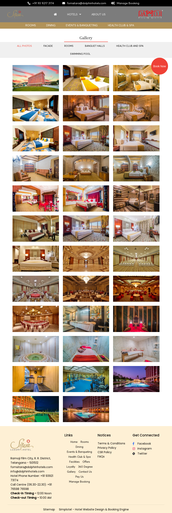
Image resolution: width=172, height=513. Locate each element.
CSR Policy (105, 452)
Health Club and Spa (129, 45)
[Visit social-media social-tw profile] (146, 453)
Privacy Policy (107, 448)
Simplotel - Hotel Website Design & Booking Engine (94, 509)
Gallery (71, 471)
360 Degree (85, 466)
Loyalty (70, 466)
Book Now (159, 66)
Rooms (30, 25)
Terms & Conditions (111, 443)
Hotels (74, 14)
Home (74, 441)
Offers (86, 461)
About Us (98, 14)
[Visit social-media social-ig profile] (146, 448)
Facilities (74, 461)
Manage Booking (128, 3)
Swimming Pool (80, 53)
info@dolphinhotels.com (27, 471)
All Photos (24, 45)
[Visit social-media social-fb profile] (146, 443)
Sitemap (49, 509)
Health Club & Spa (121, 25)
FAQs (101, 456)
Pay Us (79, 476)
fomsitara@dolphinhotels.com (86, 3)
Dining (51, 25)
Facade (48, 45)
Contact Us (85, 471)
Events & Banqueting (82, 25)
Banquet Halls (95, 45)
